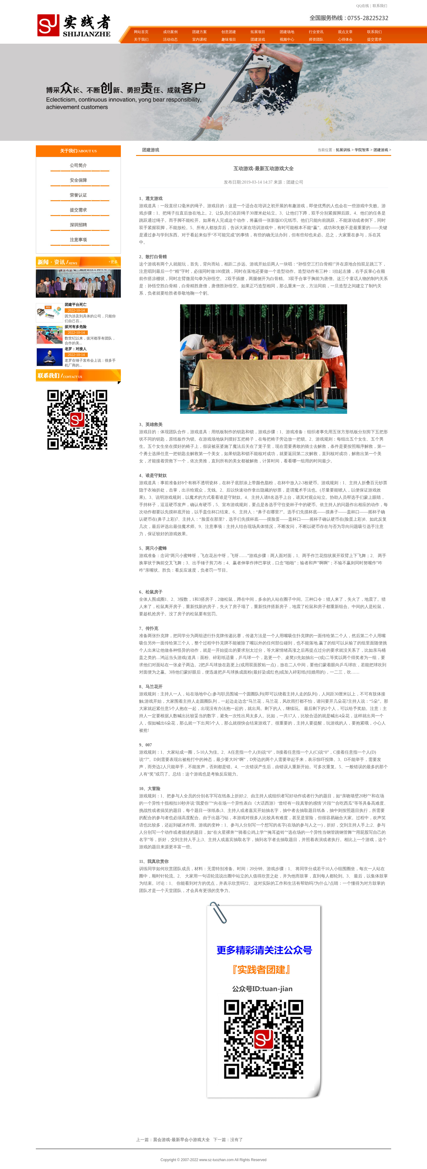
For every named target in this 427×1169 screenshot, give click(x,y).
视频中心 (287, 39)
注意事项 (78, 240)
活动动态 (170, 39)
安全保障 (78, 180)
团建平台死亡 (76, 304)
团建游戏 (258, 39)
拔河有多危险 (76, 327)
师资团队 (316, 39)
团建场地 (287, 32)
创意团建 (228, 32)
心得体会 (345, 39)
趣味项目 (228, 39)
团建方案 (199, 32)
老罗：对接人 (76, 349)
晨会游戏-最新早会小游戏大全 (181, 1139)
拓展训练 (343, 150)
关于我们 (141, 39)
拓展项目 (258, 32)
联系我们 (380, 6)
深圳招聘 (78, 225)
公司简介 (78, 165)
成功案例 (170, 32)
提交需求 (374, 39)
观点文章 (345, 32)
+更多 (113, 262)
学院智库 (362, 150)
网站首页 (141, 32)
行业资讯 (316, 32)
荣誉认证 (78, 195)
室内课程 (199, 39)
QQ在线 (362, 6)
